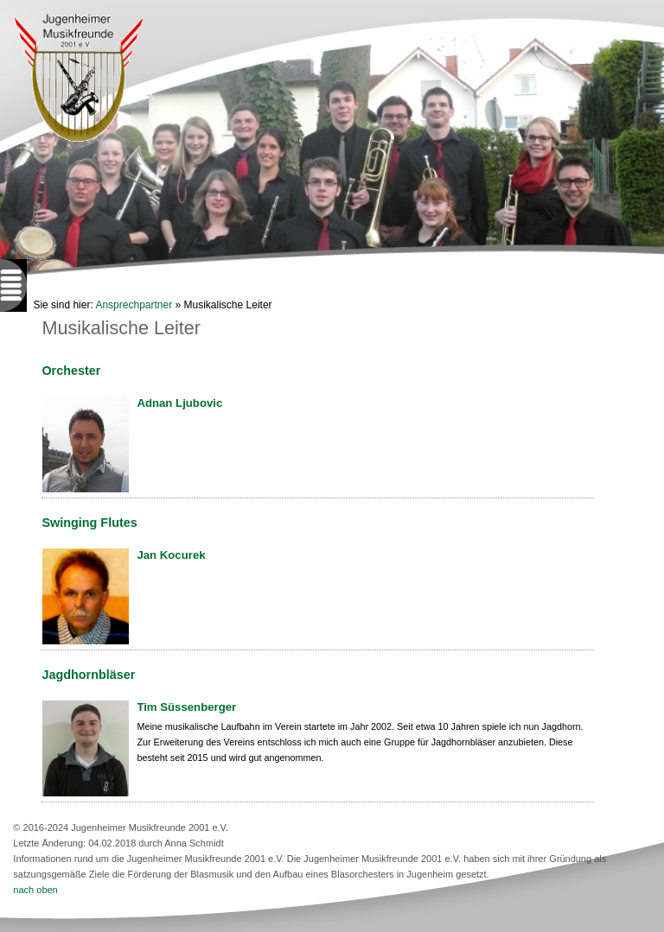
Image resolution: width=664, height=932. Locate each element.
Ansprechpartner (133, 305)
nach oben (35, 889)
